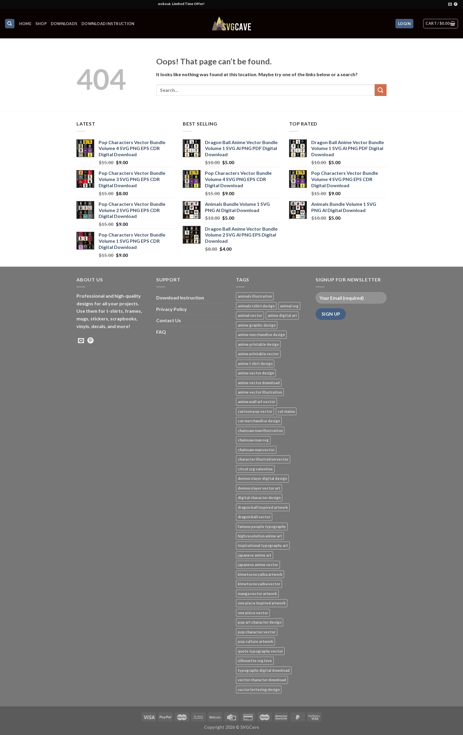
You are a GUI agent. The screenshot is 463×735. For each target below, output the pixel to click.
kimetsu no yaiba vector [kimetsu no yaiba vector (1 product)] (259, 583)
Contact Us (168, 320)
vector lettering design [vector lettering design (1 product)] (259, 689)
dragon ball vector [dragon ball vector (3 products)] (254, 516)
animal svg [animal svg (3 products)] (289, 306)
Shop (41, 23)
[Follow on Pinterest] (455, 4)
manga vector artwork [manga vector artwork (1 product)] (257, 593)
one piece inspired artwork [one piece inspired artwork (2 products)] (262, 603)
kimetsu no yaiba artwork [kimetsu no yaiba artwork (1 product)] (260, 574)
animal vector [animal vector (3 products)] (250, 315)
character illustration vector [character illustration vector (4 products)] (263, 459)
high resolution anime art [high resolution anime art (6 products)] (260, 536)
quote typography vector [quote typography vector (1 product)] (260, 651)
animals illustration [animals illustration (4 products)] (255, 296)
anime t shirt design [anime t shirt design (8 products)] (255, 363)
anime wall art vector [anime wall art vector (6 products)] (256, 401)
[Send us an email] (450, 4)
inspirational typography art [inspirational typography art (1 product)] (263, 545)
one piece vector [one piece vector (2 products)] (253, 612)
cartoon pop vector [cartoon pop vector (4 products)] (255, 411)
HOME (25, 23)
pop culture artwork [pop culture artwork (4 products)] (255, 641)
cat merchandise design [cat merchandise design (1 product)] (259, 420)
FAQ (161, 332)
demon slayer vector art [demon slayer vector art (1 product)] (259, 488)
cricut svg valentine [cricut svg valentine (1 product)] (255, 469)
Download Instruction (107, 23)
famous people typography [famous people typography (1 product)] (262, 526)
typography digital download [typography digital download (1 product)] (264, 670)
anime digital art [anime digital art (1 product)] (282, 315)
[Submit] (381, 90)
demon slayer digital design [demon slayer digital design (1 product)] (262, 478)
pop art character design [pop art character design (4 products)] (259, 622)
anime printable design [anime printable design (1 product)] (258, 344)
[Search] (10, 24)
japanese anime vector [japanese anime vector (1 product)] (258, 564)
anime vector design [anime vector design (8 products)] (256, 373)
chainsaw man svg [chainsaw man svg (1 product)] (253, 440)
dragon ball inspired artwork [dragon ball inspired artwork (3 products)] (263, 507)
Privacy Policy (171, 309)
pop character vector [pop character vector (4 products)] (256, 632)
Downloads (64, 23)
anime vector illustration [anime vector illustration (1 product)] (260, 392)
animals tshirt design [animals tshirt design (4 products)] (256, 306)
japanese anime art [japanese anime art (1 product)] (254, 555)
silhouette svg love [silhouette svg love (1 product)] (255, 660)
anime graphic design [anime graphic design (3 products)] (256, 325)
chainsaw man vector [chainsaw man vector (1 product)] (256, 449)
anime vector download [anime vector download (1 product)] (259, 382)
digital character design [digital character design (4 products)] (259, 497)
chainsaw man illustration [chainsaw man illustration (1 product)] (260, 430)
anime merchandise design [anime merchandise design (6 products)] (261, 334)
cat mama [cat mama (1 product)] (286, 411)
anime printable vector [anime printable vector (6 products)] (258, 353)
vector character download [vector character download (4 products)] (262, 679)
